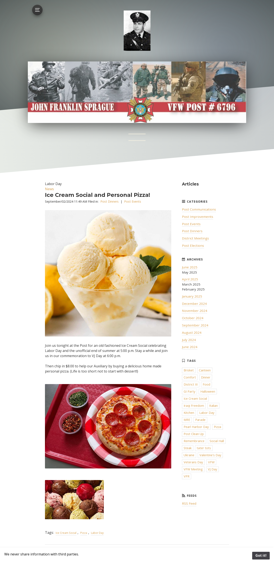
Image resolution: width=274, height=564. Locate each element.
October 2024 (192, 318)
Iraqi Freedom (194, 406)
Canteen (205, 370)
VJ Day (212, 469)
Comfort (190, 377)
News (49, 189)
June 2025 (189, 267)
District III (191, 384)
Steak (188, 448)
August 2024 (191, 332)
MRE (187, 420)
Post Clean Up (194, 434)
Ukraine (189, 455)
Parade (200, 420)
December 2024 (194, 303)
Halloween (207, 391)
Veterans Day (193, 462)
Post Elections (193, 245)
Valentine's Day (210, 455)
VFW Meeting (193, 469)
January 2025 (192, 296)
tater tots (204, 448)
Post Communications (199, 209)
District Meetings (195, 238)
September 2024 (195, 325)
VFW (211, 462)
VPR (186, 476)
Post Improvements (197, 216)
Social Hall (217, 441)
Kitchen (189, 413)
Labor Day (97, 533)
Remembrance (194, 441)
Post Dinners (109, 201)
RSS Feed (189, 503)
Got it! (261, 555)
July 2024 (189, 340)
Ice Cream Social (66, 533)
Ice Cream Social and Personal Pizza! (97, 194)
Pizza (83, 533)
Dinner (205, 377)
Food (206, 384)
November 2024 (194, 310)
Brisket (189, 370)
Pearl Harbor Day (196, 427)
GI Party (189, 391)
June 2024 (189, 347)
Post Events (132, 201)
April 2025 (190, 279)
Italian (213, 406)
